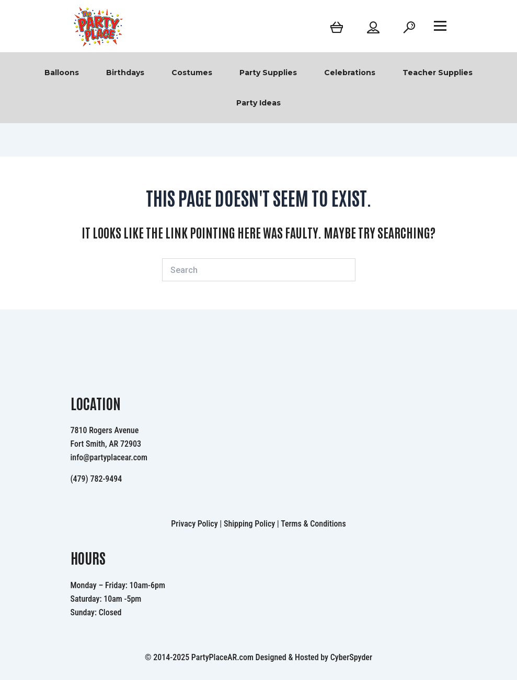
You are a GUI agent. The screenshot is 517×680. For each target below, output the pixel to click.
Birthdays (125, 72)
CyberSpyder (351, 657)
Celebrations (349, 72)
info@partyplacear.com (109, 457)
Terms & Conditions (313, 524)
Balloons (61, 72)
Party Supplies (268, 72)
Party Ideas (258, 103)
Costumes (191, 72)
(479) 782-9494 (96, 479)
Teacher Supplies (438, 72)
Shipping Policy (249, 524)
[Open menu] (440, 25)
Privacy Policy (194, 524)
